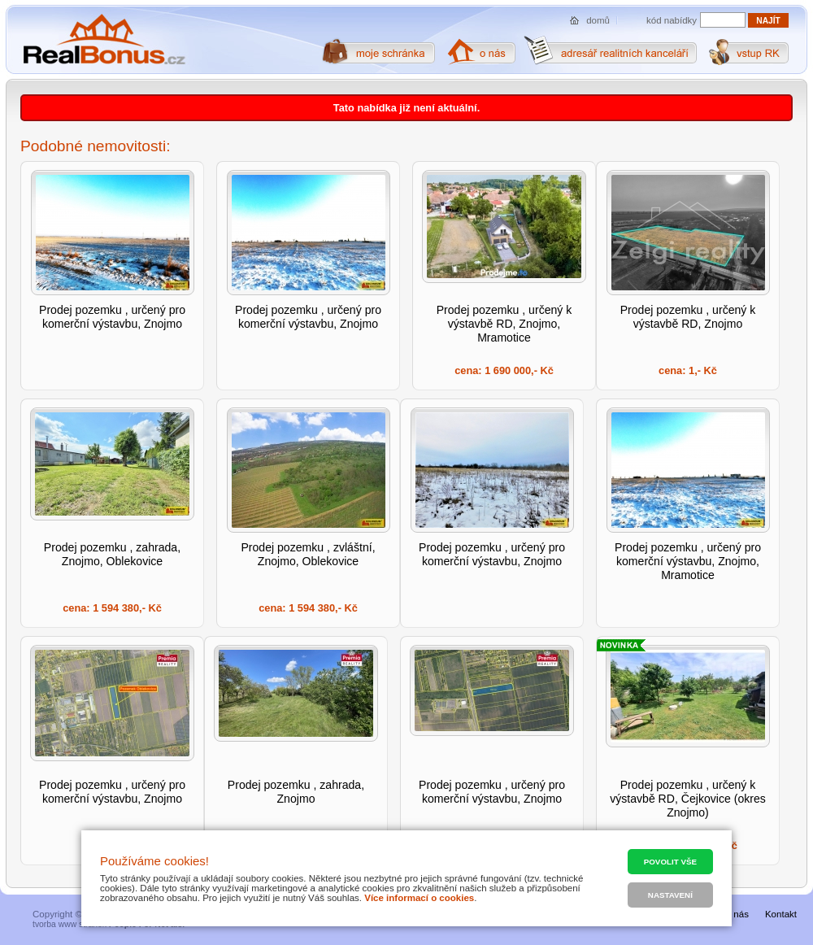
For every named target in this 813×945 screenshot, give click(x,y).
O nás (736, 914)
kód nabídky (671, 20)
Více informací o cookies (419, 898)
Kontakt (781, 914)
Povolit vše (670, 861)
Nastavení (670, 895)
